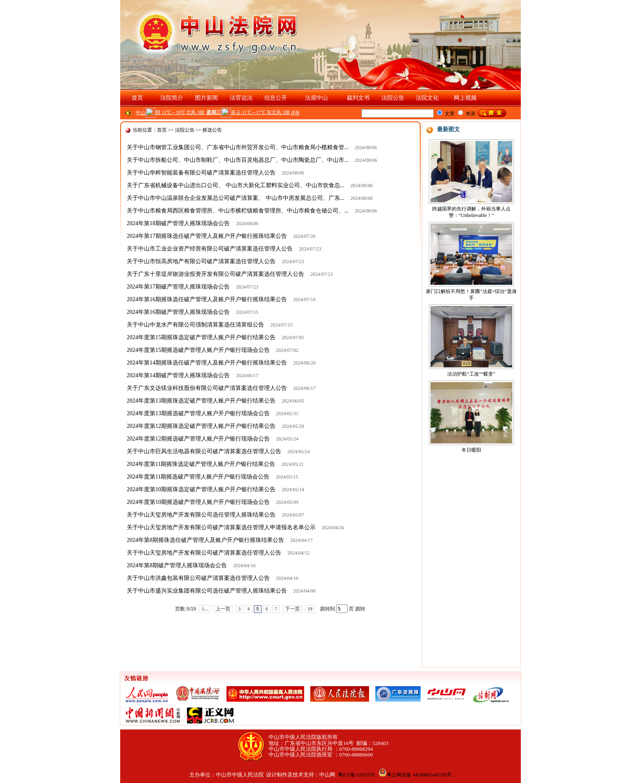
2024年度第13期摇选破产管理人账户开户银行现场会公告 (198, 413)
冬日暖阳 (471, 450)
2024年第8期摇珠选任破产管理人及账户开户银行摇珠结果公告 (205, 540)
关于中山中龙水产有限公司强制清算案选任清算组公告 (195, 325)
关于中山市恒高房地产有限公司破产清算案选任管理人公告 (201, 261)
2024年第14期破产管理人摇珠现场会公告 (178, 375)
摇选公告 (212, 130)
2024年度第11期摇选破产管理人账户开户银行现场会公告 (198, 477)
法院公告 (185, 130)
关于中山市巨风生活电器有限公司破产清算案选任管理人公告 (204, 451)
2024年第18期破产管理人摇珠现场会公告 (178, 223)
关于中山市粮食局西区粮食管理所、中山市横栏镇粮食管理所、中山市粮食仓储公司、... (238, 211)
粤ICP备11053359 (356, 775)
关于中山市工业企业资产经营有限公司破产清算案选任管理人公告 (210, 249)
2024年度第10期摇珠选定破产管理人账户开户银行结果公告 (201, 489)
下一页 (292, 609)
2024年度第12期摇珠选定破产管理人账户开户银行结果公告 (201, 426)
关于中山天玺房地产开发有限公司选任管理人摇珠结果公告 (201, 515)
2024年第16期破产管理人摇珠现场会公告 (178, 312)
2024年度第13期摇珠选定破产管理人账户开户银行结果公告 (201, 401)
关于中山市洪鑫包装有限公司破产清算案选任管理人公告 (198, 578)
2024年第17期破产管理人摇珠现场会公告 (178, 287)
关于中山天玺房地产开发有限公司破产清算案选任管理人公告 (204, 553)
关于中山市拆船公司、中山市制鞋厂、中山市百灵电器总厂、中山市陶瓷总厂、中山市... (238, 160)
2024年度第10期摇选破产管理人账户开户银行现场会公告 (198, 502)
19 (309, 609)
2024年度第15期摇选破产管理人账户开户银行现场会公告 (198, 350)
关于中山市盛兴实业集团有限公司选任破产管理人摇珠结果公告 (207, 591)
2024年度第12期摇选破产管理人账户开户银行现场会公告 (198, 439)
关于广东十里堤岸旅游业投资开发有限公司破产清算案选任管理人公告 (215, 274)
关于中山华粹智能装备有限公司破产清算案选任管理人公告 (201, 173)
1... (205, 609)
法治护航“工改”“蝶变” (471, 374)
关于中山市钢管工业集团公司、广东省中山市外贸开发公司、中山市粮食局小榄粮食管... (238, 147)
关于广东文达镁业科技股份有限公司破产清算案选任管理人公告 (207, 388)
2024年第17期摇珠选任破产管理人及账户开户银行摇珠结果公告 (207, 236)
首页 (137, 98)
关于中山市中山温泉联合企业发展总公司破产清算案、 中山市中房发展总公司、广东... (235, 198)
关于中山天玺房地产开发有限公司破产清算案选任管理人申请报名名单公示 (221, 527)
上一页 (222, 609)
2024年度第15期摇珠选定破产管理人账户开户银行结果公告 (201, 337)
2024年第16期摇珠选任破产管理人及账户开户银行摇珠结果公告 (207, 299)
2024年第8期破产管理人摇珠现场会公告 (177, 565)
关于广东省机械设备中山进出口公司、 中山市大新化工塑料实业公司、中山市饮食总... (235, 185)
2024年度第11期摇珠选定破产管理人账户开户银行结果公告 (201, 464)
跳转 (360, 609)
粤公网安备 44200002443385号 (415, 775)
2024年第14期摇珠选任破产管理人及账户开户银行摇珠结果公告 (207, 363)
